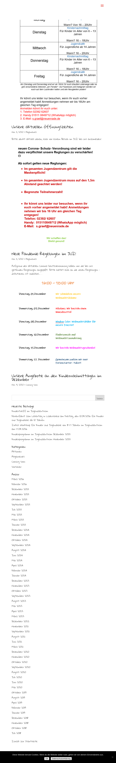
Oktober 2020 (19, 662)
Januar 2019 (18, 712)
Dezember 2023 (20, 580)
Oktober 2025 (19, 499)
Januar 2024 (19, 575)
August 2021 (18, 636)
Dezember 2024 (20, 529)
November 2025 (20, 494)
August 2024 (19, 550)
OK (46, 759)
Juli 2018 (16, 733)
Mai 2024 (17, 560)
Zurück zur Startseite (24, 741)
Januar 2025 (19, 524)
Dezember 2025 (20, 489)
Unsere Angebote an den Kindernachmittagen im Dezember (56, 377)
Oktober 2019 (19, 692)
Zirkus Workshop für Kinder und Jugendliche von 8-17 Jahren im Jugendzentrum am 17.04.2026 (57, 427)
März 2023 (18, 616)
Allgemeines (31, 132)
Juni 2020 (17, 682)
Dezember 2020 (20, 651)
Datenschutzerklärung (61, 759)
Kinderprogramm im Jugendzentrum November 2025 (41, 439)
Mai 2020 (17, 687)
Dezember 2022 (20, 621)
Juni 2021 (17, 641)
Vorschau (16, 466)
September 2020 (21, 667)
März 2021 (17, 646)
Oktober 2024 (20, 540)
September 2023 (21, 595)
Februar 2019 (19, 707)
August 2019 (18, 697)
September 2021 (21, 631)
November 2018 (20, 723)
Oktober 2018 (19, 728)
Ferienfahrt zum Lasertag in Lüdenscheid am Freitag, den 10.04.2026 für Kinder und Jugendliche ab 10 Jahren (58, 418)
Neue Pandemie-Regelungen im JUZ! (44, 253)
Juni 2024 (17, 555)
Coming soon (32, 385)
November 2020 (20, 656)
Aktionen (17, 451)
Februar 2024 (19, 570)
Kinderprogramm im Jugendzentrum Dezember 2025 (41, 434)
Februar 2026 (19, 484)
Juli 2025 (17, 509)
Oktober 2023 (19, 590)
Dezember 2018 (20, 717)
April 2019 (17, 702)
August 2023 (19, 601)
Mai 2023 (17, 606)
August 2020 (19, 672)
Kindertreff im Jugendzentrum (30, 411)
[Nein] (112, 757)
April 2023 (17, 611)
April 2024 (17, 565)
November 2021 (20, 626)
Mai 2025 (17, 514)
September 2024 (21, 545)
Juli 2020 (17, 677)
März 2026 (18, 479)
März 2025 (18, 519)
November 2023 (20, 585)
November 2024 (20, 535)
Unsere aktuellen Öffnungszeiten (42, 127)
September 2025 (21, 504)
